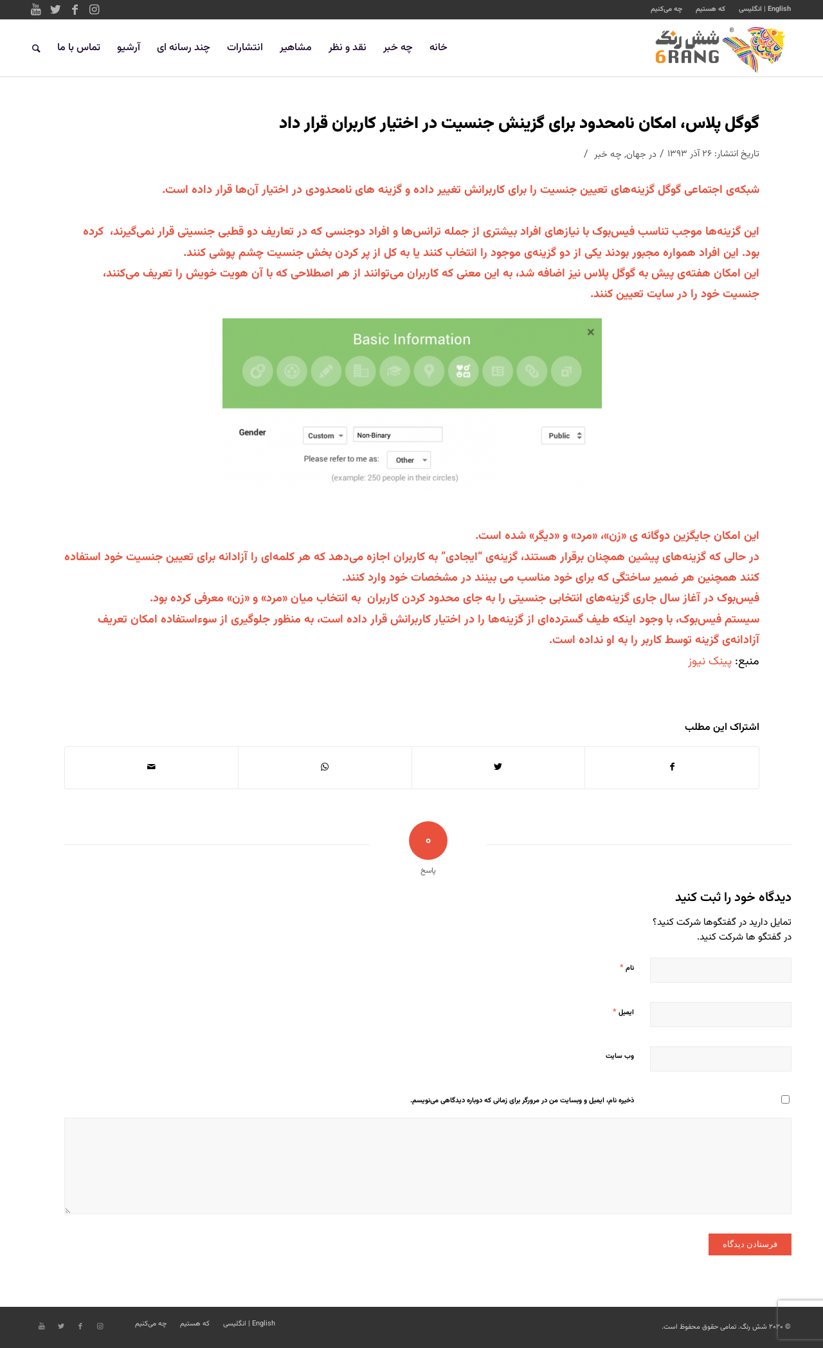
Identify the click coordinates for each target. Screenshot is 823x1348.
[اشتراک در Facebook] (672, 767)
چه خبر (608, 154)
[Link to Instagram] (94, 9)
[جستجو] (36, 48)
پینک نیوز (710, 662)
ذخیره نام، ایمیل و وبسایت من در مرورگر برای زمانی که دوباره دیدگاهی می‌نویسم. (522, 1100)
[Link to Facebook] (74, 9)
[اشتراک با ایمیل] (151, 767)
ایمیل (623, 1012)
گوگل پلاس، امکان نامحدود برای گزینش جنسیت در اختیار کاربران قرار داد (519, 124)
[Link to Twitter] (55, 9)
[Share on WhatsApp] (325, 767)
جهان (636, 154)
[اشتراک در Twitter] (498, 767)
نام (627, 967)
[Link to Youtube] (36, 9)
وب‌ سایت (620, 1056)
